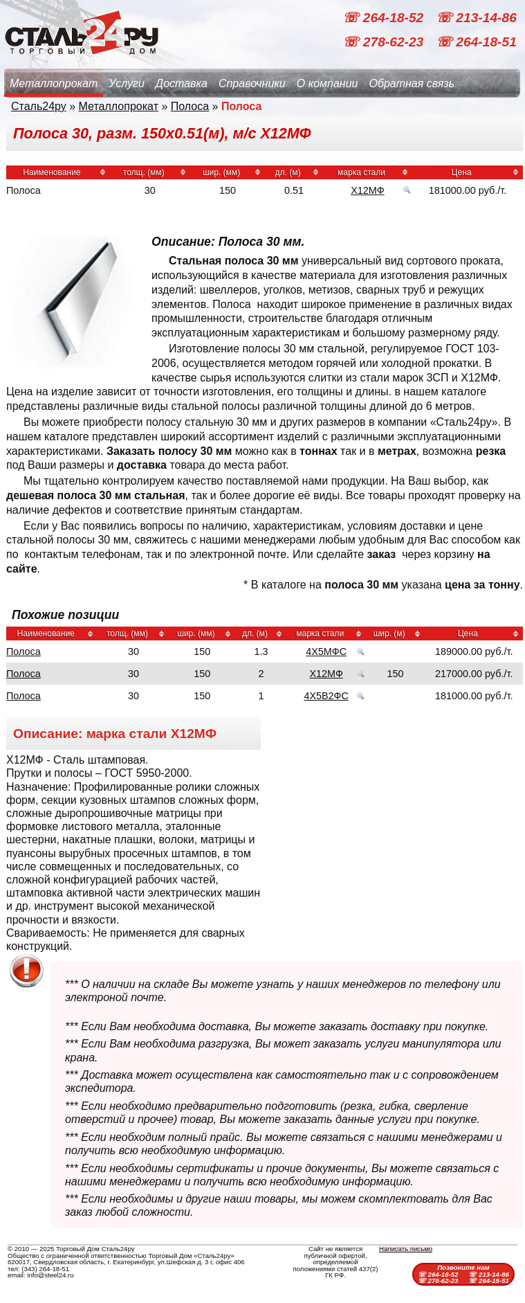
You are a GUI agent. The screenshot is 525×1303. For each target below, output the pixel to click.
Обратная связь (411, 83)
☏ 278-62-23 (384, 42)
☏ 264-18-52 (384, 17)
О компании (327, 83)
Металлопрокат (54, 83)
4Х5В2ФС (326, 695)
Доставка (182, 83)
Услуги (127, 83)
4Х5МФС (326, 651)
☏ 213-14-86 (476, 17)
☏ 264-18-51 (476, 42)
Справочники (252, 83)
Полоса (190, 106)
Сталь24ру (38, 106)
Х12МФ (367, 190)
